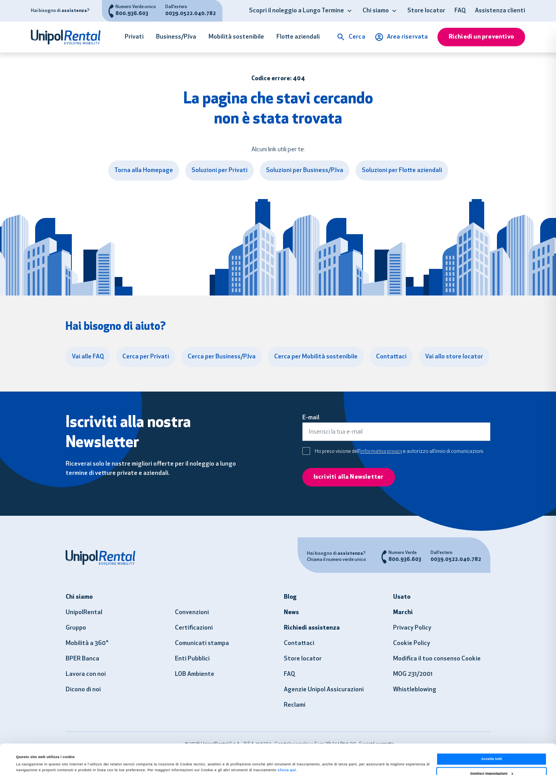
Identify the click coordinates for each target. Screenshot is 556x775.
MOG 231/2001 (412, 674)
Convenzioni (192, 613)
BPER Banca (82, 659)
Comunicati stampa (202, 643)
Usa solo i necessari (491, 759)
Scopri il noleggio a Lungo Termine (296, 11)
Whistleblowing (414, 690)
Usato (401, 597)
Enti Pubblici (192, 659)
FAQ (460, 11)
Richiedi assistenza (312, 628)
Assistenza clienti (500, 11)
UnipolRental (84, 613)
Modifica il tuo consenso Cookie (437, 659)
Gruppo (76, 628)
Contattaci (299, 643)
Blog (290, 597)
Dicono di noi (83, 690)
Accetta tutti (491, 731)
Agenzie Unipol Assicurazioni (324, 690)
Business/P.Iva (176, 37)
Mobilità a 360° (87, 643)
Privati (134, 37)
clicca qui (287, 742)
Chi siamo (376, 11)
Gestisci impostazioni (491, 745)
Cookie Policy (411, 643)
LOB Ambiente (194, 674)
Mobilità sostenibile (236, 37)
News (291, 613)
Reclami (294, 705)
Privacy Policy (412, 628)
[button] (349, 11)
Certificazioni (194, 628)
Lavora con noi (86, 674)
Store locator (426, 11)
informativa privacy (381, 451)
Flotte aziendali (298, 37)
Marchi (403, 613)
